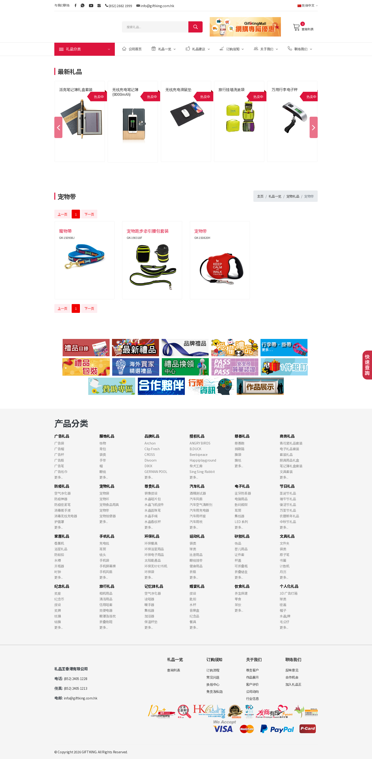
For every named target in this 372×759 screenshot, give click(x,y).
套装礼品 (286, 454)
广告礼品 (61, 436)
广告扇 (59, 460)
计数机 (284, 566)
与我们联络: (62, 5)
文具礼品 (287, 536)
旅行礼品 (106, 586)
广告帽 (59, 448)
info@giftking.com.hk (157, 5)
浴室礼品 (60, 548)
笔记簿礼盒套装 (291, 465)
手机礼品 (106, 536)
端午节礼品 (288, 498)
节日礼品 (287, 486)
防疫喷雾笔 (62, 504)
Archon (150, 443)
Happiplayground (203, 460)
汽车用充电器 (199, 510)
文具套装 (286, 471)
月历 (283, 571)
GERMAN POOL (155, 471)
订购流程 (212, 670)
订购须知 (232, 48)
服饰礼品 (106, 436)
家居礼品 (61, 536)
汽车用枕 (196, 521)
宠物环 (104, 498)
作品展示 (252, 677)
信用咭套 (105, 604)
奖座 (57, 593)
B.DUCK (195, 448)
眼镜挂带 (196, 560)
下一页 (89, 214)
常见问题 (212, 677)
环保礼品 (151, 536)
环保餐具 (151, 543)
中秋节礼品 (288, 521)
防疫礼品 (61, 486)
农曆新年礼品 (289, 516)
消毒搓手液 (62, 510)
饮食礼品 (242, 586)
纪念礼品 (61, 586)
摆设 (57, 604)
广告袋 (59, 443)
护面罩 (59, 521)
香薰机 (59, 543)
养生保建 (241, 593)
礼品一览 (164, 48)
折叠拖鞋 (105, 621)
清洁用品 (105, 599)
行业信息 (252, 698)
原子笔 (284, 554)
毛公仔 (284, 621)
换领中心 (212, 684)
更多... (58, 477)
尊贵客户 (252, 670)
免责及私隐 (214, 691)
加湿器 (149, 616)
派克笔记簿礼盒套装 (76, 89)
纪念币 (59, 599)
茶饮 (238, 604)
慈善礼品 (242, 436)
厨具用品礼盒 (289, 460)
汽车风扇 (196, 498)
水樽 (57, 560)
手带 (102, 460)
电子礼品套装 (289, 448)
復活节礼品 (288, 504)
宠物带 (104, 510)
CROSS (149, 454)
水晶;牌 (285, 616)
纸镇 (57, 616)
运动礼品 (197, 536)
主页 (260, 196)
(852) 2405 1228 (75, 678)
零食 (238, 599)
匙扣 (193, 599)
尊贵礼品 (151, 486)
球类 (193, 548)
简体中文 (308, 5)
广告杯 (59, 454)
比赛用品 (196, 554)
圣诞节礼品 (288, 493)
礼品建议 (198, 48)
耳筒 (238, 510)
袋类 (102, 454)
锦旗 (57, 621)
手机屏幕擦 (107, 566)
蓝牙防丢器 (243, 493)
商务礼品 (287, 436)
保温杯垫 (151, 621)
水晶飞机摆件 (154, 504)
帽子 (283, 610)
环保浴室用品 (154, 548)
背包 (102, 448)
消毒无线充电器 (65, 516)
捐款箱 (239, 448)
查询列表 (303, 27)
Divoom (150, 460)
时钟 (57, 571)
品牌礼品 (151, 436)
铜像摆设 (151, 493)
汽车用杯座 (198, 516)
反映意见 (291, 670)
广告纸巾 (60, 471)
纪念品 (194, 616)
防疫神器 (60, 498)
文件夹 (284, 543)
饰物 (102, 443)
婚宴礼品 (197, 586)
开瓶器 (59, 566)
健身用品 (196, 566)
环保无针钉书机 (155, 566)
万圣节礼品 (288, 510)
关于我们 (266, 48)
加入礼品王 (293, 684)
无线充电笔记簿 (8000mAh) (125, 92)
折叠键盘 (241, 571)
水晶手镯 (151, 516)
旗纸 (238, 460)
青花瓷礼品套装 (291, 443)
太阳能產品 (152, 560)
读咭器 (149, 599)
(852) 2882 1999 (120, 5)
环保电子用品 (154, 554)
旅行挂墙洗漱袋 (232, 89)
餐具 (193, 621)
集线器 (239, 516)
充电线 (104, 543)
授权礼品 (197, 436)
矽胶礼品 (242, 536)
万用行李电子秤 (285, 89)
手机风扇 (105, 571)
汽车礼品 (197, 486)
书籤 (283, 560)
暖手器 (149, 604)
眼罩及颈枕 (107, 616)
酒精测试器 (198, 493)
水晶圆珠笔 (152, 510)
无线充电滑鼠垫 (178, 89)
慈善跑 (239, 443)
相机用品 (105, 593)
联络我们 (300, 48)
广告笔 (59, 465)
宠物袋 (104, 493)
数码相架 (241, 504)
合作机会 (291, 677)
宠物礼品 (292, 196)
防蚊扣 (59, 554)
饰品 (238, 543)
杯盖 (238, 560)
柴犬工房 (196, 465)
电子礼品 (242, 486)
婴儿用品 (241, 548)
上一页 (62, 214)
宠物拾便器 (107, 516)
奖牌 (57, 610)
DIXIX (148, 465)
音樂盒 (194, 610)
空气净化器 (62, 493)
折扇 (193, 571)
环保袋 (149, 571)
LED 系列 (241, 521)
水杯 (193, 604)
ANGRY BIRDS (200, 443)
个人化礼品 (289, 586)
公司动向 (252, 691)
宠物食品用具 (109, 504)
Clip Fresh (152, 448)
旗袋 (238, 454)
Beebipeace (199, 454)
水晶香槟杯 (152, 521)
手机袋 (104, 560)
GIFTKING (89, 752)
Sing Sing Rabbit (202, 471)
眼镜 (102, 471)
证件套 (239, 554)
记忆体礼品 (153, 586)
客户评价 (252, 684)
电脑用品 (241, 498)
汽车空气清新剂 (201, 504)
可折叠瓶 (241, 566)
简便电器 (105, 610)
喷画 (283, 604)
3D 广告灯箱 (289, 593)
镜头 (102, 554)
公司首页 (131, 48)
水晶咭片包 (152, 498)
